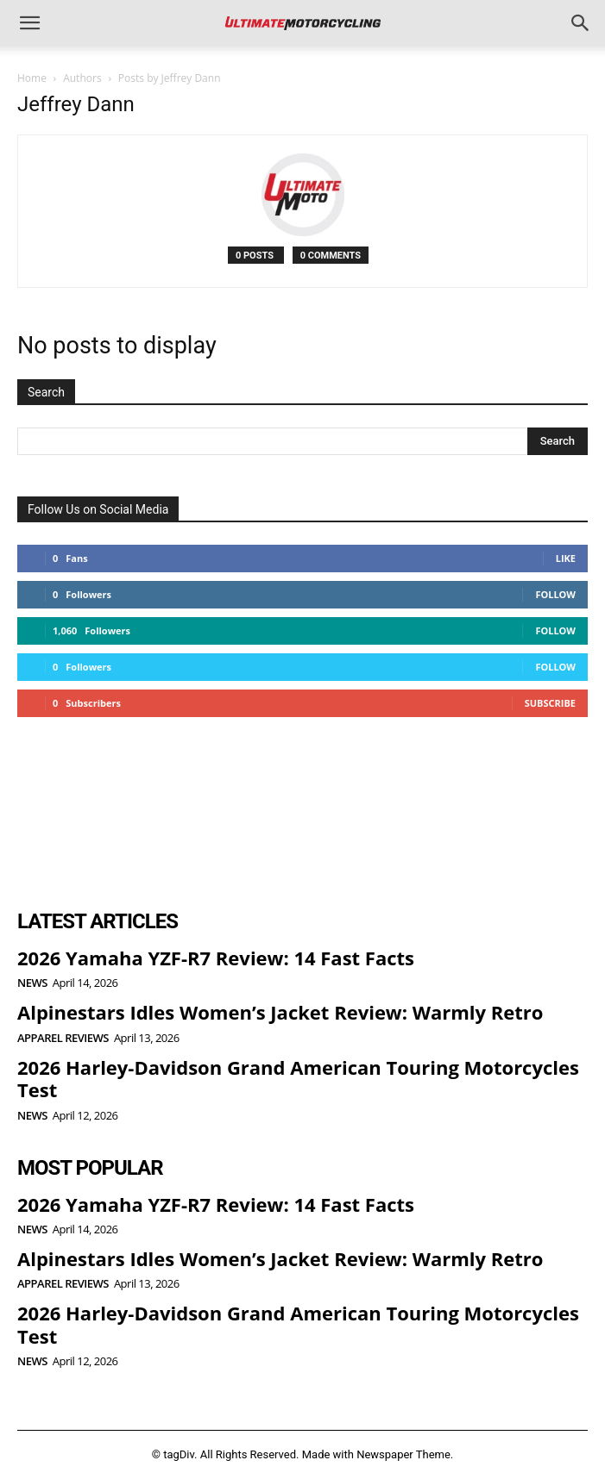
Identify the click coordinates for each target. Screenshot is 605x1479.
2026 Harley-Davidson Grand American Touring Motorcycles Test (298, 1078)
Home (32, 78)
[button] (29, 23)
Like (566, 558)
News (32, 983)
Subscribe (550, 702)
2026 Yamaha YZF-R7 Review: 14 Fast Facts (215, 957)
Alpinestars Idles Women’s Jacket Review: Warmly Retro (280, 1012)
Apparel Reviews (63, 1038)
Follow (555, 594)
